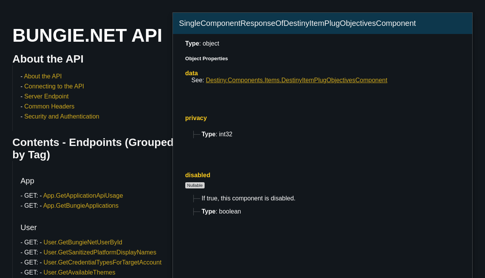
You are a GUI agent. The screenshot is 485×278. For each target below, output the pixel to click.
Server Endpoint (46, 96)
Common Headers (49, 106)
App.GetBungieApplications (81, 205)
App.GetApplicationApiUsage (83, 195)
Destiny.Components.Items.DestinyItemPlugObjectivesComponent (296, 80)
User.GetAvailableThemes (80, 272)
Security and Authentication (61, 116)
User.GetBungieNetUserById (83, 242)
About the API (43, 76)
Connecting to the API (54, 86)
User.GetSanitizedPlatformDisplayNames (100, 252)
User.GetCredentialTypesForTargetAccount (103, 262)
